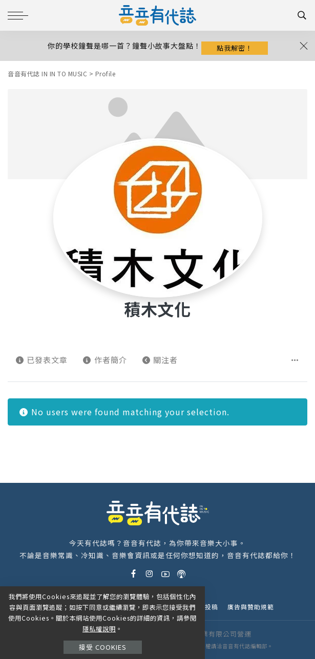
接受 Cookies (103, 647)
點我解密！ (235, 48)
